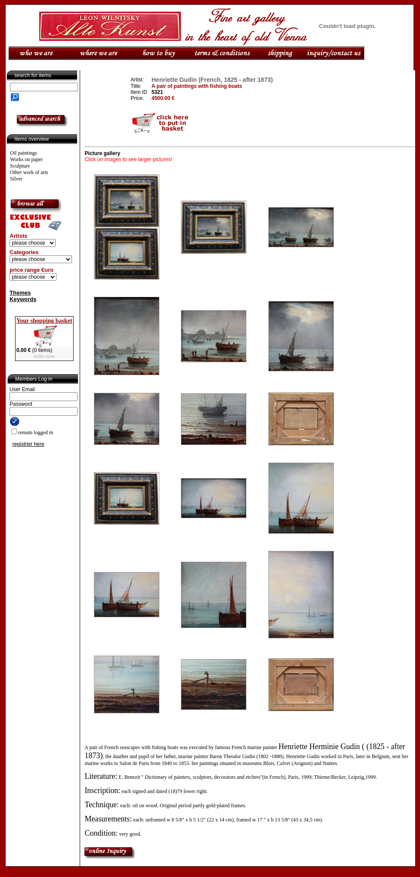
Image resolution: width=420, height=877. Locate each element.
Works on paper (26, 159)
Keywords (22, 299)
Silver (16, 179)
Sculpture (20, 166)
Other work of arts (29, 172)
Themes (20, 292)
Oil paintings (23, 153)
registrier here (28, 444)
